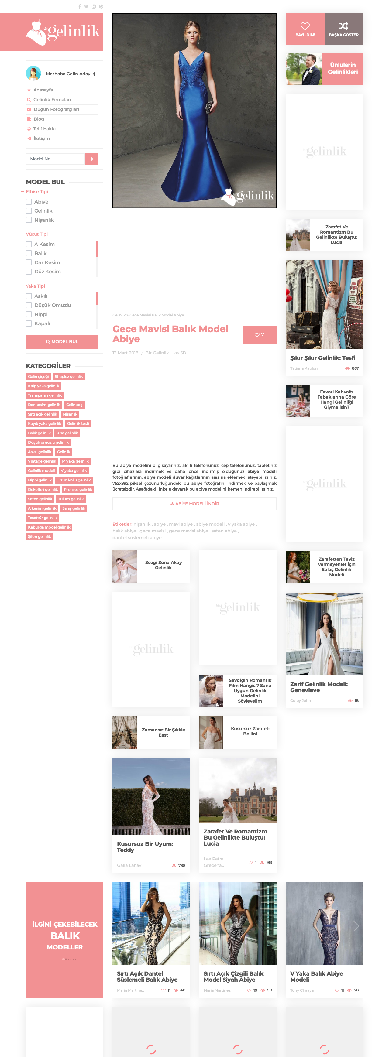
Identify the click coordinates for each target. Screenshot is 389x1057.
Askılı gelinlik (39, 452)
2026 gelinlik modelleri (258, 1028)
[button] (63, 959)
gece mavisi (152, 531)
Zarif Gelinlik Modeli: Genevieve (319, 689)
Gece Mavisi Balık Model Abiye (170, 334)
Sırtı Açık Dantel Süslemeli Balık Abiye (147, 976)
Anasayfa (39, 90)
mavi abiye (181, 524)
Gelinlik (63, 452)
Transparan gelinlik (45, 395)
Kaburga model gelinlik (49, 527)
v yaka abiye (241, 524)
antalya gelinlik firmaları (336, 1028)
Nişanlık (70, 414)
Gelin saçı (74, 404)
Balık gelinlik (39, 433)
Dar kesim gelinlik (44, 404)
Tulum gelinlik (71, 499)
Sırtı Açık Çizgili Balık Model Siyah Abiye (233, 976)
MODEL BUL (62, 341)
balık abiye (124, 531)
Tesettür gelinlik (42, 517)
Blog (35, 119)
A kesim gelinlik (42, 508)
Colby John (300, 703)
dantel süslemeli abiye (137, 537)
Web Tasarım (40, 1039)
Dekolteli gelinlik (43, 489)
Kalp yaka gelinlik (43, 386)
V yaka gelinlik (74, 470)
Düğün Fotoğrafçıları (52, 109)
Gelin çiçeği (38, 376)
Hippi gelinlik (39, 480)
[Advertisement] (194, 263)
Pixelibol (330, 1039)
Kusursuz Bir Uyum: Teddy (145, 847)
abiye (160, 524)
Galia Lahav (129, 865)
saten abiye (224, 531)
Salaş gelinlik (73, 508)
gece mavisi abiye (188, 531)
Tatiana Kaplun (304, 370)
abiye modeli (210, 524)
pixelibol (66, 1039)
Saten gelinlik (40, 499)
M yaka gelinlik (75, 461)
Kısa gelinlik (67, 433)
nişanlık (141, 524)
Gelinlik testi (78, 423)
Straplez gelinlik (69, 376)
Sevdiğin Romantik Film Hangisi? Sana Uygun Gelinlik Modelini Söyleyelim (250, 691)
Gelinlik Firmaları (48, 99)
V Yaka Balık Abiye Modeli (316, 976)
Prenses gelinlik (78, 489)
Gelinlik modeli (41, 470)
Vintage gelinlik (42, 461)
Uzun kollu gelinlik (74, 480)
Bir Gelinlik (157, 353)
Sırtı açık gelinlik (42, 414)
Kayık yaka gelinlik (44, 423)
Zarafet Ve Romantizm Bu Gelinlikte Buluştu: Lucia (235, 837)
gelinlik (182, 1028)
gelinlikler (297, 1028)
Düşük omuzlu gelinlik (48, 442)
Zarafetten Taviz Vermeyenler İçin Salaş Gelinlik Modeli (337, 569)
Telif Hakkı (41, 129)
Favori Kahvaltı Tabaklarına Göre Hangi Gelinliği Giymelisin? (337, 402)
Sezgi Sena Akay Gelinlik (163, 565)
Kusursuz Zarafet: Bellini (250, 731)
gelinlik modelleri (211, 1028)
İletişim (38, 138)
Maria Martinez (130, 990)
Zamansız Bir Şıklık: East (163, 732)
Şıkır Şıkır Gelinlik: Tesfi (322, 360)
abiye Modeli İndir (194, 503)
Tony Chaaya (302, 990)
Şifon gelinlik (39, 536)
